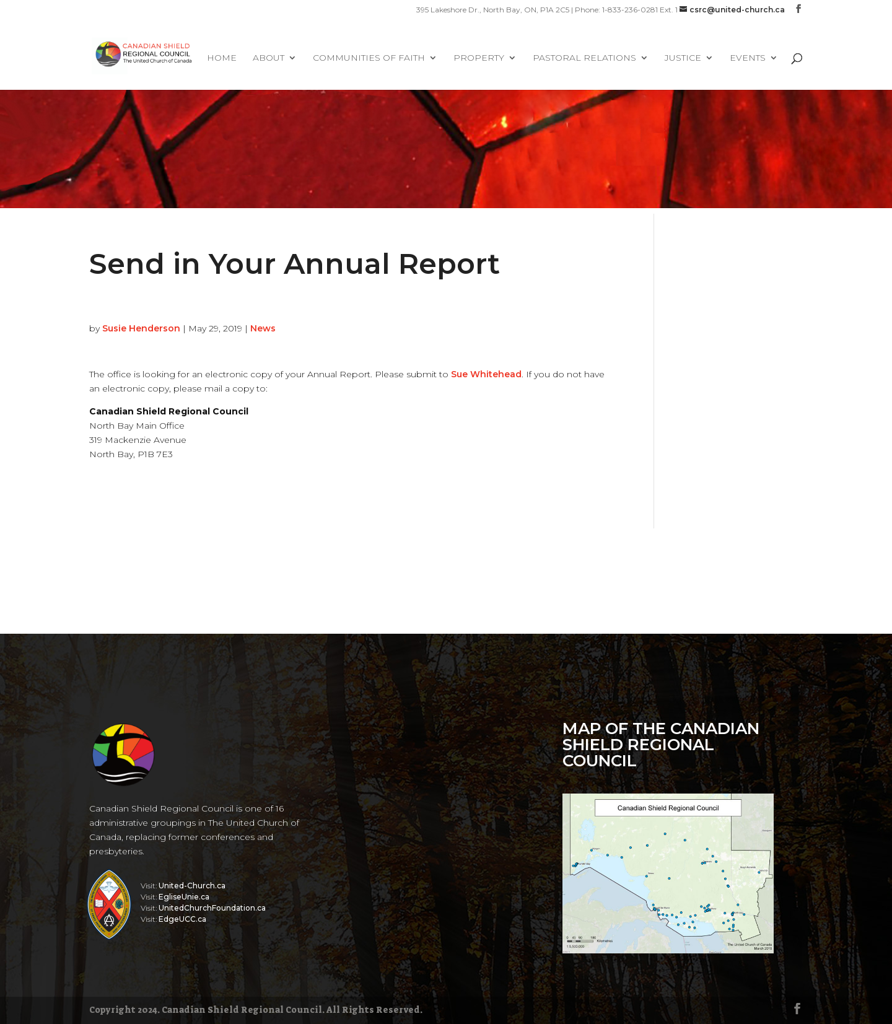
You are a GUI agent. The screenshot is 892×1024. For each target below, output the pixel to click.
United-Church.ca (192, 885)
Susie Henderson (141, 328)
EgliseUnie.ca (184, 896)
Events (748, 58)
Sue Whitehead (486, 374)
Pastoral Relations (584, 58)
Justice (683, 58)
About (268, 58)
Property (478, 58)
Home (222, 58)
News (263, 328)
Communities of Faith (369, 58)
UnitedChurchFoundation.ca (212, 907)
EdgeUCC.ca (182, 919)
